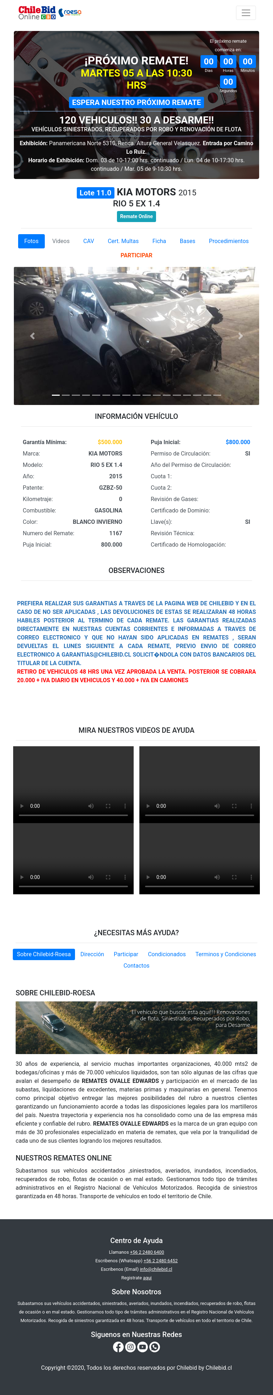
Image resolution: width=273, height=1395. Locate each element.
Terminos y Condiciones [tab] (226, 954)
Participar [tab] (126, 954)
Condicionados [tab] (167, 954)
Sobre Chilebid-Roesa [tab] (44, 954)
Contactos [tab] (136, 965)
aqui (147, 1277)
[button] (32, 336)
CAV (88, 241)
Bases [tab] (188, 241)
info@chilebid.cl (156, 1269)
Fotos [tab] (31, 241)
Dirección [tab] (92, 954)
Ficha (159, 241)
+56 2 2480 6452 (161, 1260)
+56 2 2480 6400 (147, 1252)
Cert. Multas (123, 241)
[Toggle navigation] (246, 13)
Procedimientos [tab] (229, 241)
